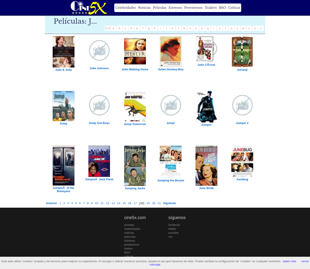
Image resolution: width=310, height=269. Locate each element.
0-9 (107, 28)
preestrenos (131, 244)
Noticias (144, 8)
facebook (174, 225)
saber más (289, 261)
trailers (128, 248)
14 (118, 203)
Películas (159, 8)
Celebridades (125, 8)
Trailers (211, 8)
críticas (128, 256)
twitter (172, 228)
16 (129, 203)
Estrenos (175, 8)
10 (96, 203)
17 (135, 203)
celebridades (132, 228)
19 (148, 203)
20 (153, 203)
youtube (173, 232)
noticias (129, 232)
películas (129, 236)
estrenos (129, 240)
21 (159, 203)
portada (129, 225)
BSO (222, 8)
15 (124, 203)
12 (107, 203)
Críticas (234, 8)
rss (170, 236)
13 (113, 203)
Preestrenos (193, 8)
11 (102, 203)
